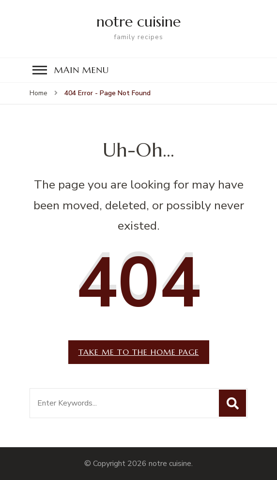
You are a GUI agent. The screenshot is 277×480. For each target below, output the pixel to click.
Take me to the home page (138, 352)
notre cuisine (138, 21)
